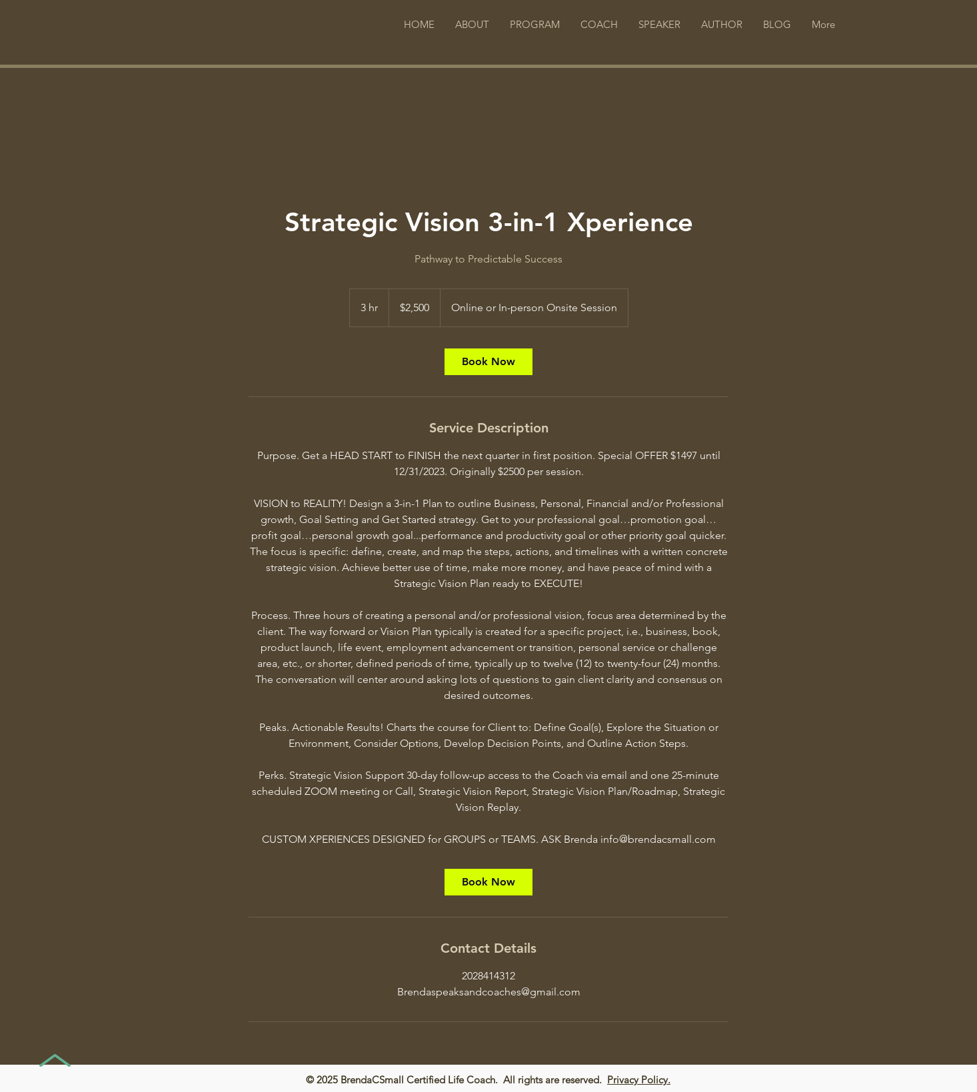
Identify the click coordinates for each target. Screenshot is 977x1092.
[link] (488, 361)
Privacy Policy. (638, 1079)
